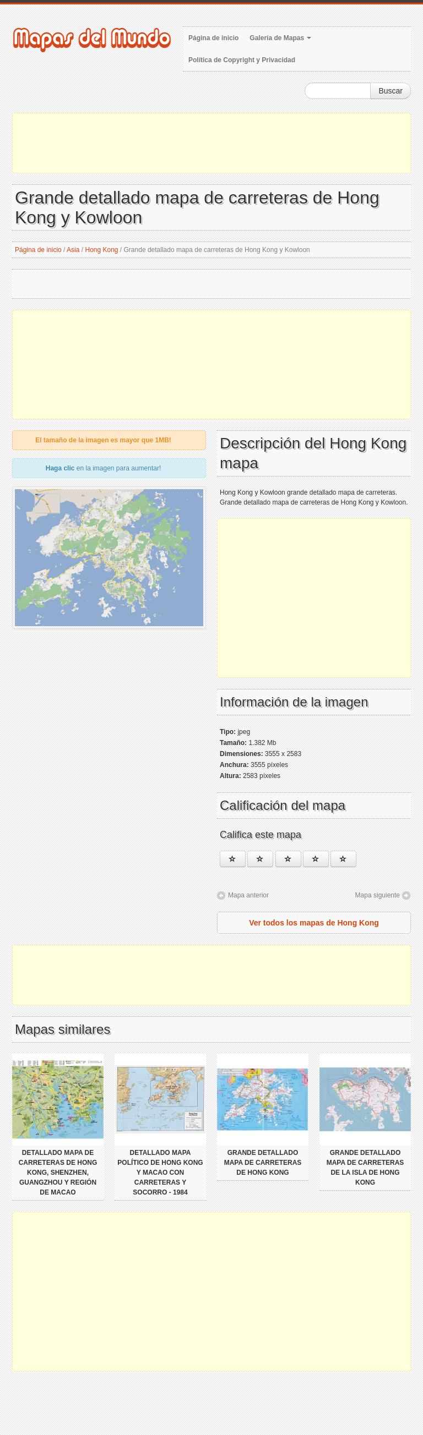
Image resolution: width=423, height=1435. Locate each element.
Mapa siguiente (377, 895)
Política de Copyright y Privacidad (241, 60)
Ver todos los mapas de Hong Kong (314, 922)
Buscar (390, 90)
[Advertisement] (211, 143)
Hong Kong (101, 250)
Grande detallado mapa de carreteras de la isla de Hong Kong (365, 1167)
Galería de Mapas (280, 38)
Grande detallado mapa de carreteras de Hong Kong (263, 1162)
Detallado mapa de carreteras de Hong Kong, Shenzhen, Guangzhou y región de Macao (58, 1172)
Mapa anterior (248, 895)
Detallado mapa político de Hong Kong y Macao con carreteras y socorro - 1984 (160, 1172)
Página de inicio (213, 38)
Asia (73, 250)
